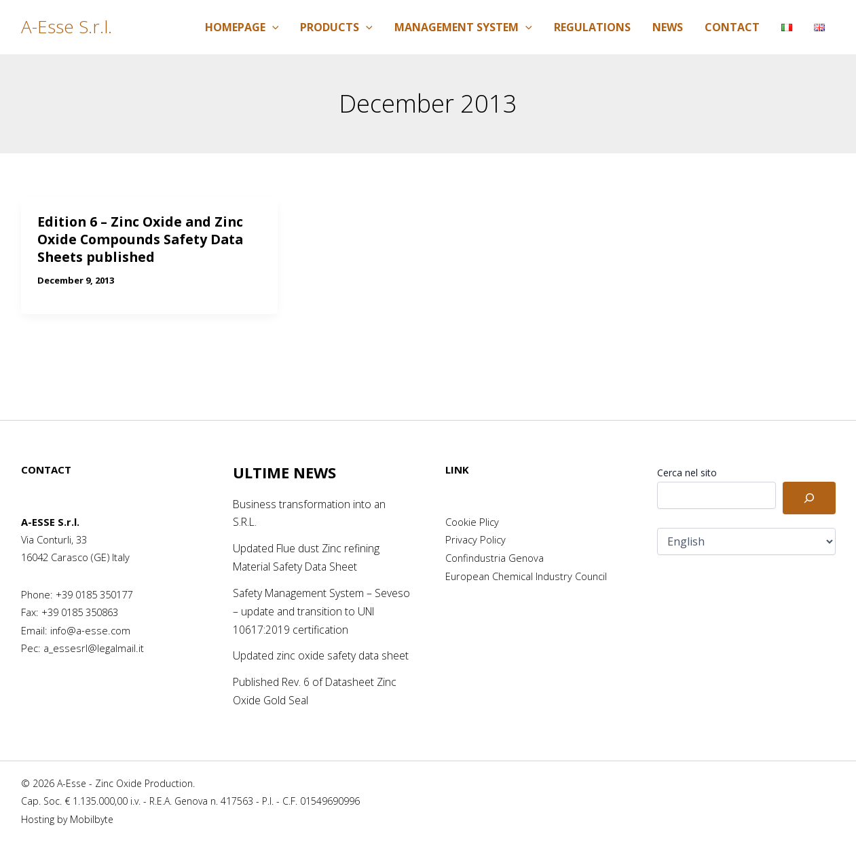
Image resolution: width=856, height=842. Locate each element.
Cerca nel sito (687, 457)
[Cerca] (809, 482)
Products (336, 27)
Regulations (592, 27)
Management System (463, 27)
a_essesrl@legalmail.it (93, 633)
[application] (272, 27)
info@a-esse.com (90, 614)
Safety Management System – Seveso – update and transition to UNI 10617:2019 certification (314, 594)
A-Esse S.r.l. (66, 26)
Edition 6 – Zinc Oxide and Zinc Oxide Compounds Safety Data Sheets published (143, 239)
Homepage (242, 27)
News (667, 27)
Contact (732, 27)
